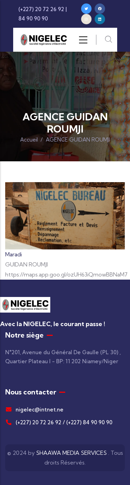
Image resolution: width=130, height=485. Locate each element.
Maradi (13, 254)
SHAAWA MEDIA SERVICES (71, 452)
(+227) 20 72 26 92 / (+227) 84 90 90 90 (58, 422)
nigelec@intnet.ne (34, 409)
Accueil (29, 139)
